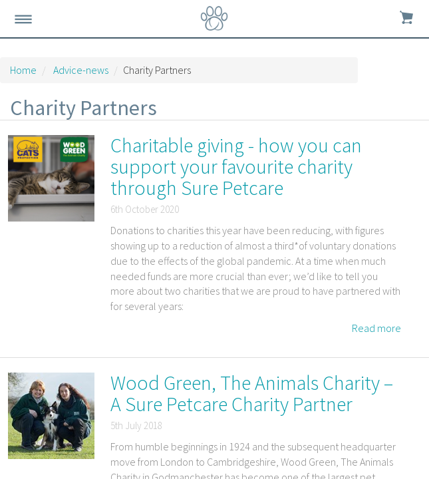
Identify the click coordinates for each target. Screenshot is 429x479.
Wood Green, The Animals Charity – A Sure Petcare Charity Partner (251, 393)
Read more (376, 328)
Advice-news (80, 70)
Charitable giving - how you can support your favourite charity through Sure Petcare (236, 166)
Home (23, 70)
